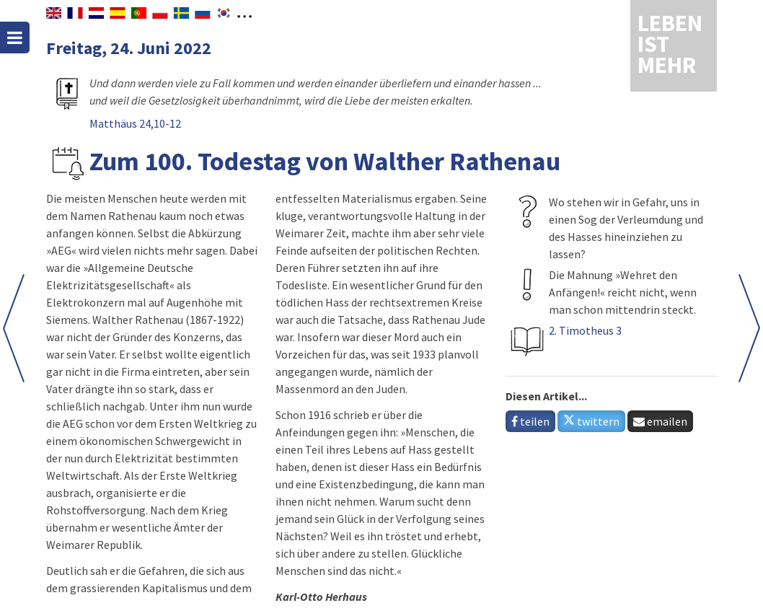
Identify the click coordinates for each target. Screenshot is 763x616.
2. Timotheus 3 (585, 330)
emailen (660, 421)
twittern (591, 421)
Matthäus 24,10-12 (135, 123)
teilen (530, 421)
